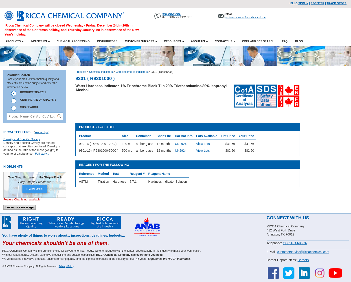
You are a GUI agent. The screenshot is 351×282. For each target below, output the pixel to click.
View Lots (203, 144)
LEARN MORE (35, 189)
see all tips (41, 132)
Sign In (303, 3)
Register (317, 3)
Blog (299, 41)
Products (80, 71)
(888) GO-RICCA (171, 14)
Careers (303, 260)
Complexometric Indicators (132, 71)
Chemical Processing (73, 41)
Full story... (42, 153)
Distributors (107, 41)
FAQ (284, 41)
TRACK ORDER (337, 3)
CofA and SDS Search (258, 41)
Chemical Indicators (101, 71)
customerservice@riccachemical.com (246, 17)
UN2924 (180, 144)
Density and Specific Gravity (21, 139)
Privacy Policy (66, 266)
